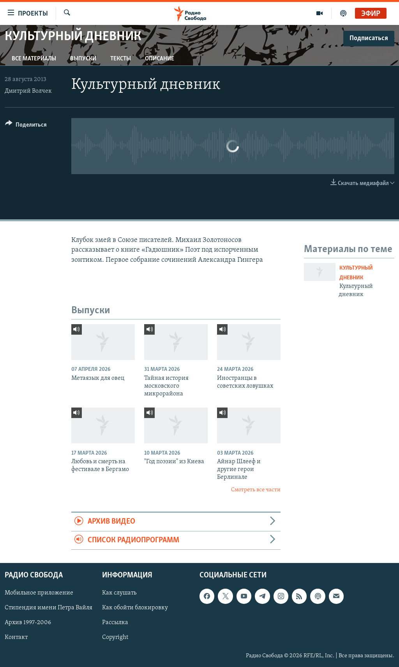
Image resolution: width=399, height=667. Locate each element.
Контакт (16, 638)
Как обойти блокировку (135, 608)
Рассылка (115, 622)
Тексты (120, 59)
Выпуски (83, 59)
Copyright (115, 638)
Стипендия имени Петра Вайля (48, 608)
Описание (159, 59)
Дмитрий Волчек (28, 91)
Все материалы (34, 59)
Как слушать (119, 593)
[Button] (26, 126)
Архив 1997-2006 (28, 622)
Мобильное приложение (39, 593)
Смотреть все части (256, 490)
